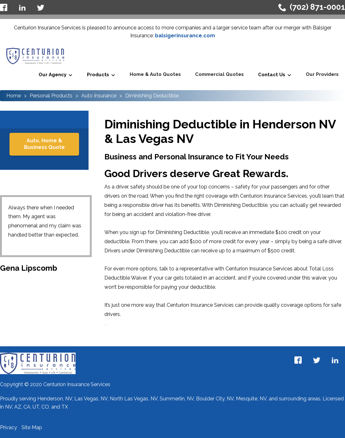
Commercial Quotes (219, 74)
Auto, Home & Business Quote (44, 144)
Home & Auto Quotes (155, 74)
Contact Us (271, 74)
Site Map (32, 427)
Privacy (9, 427)
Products (98, 74)
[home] (35, 56)
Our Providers (322, 74)
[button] (55, 75)
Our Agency (52, 74)
